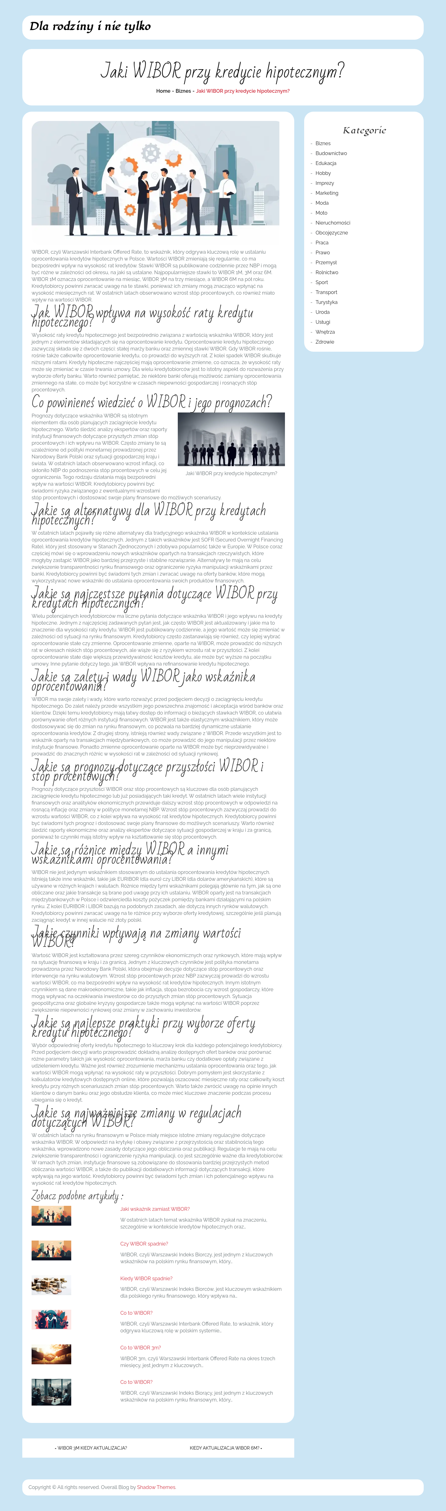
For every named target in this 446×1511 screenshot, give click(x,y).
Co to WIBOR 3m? (140, 1348)
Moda (322, 203)
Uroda (323, 312)
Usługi (323, 322)
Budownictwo (331, 153)
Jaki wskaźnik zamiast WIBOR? (155, 1209)
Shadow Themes (156, 1487)
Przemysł (326, 262)
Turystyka (327, 302)
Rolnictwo (327, 272)
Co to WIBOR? (136, 1313)
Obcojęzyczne (332, 233)
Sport (322, 282)
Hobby (323, 173)
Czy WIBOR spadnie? (144, 1244)
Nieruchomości (333, 223)
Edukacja (326, 163)
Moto (321, 213)
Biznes (323, 143)
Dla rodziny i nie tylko (89, 26)
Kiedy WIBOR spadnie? (146, 1278)
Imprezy (325, 183)
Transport (326, 292)
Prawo (323, 253)
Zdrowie (325, 342)
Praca (322, 243)
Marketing (327, 193)
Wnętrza (325, 332)
